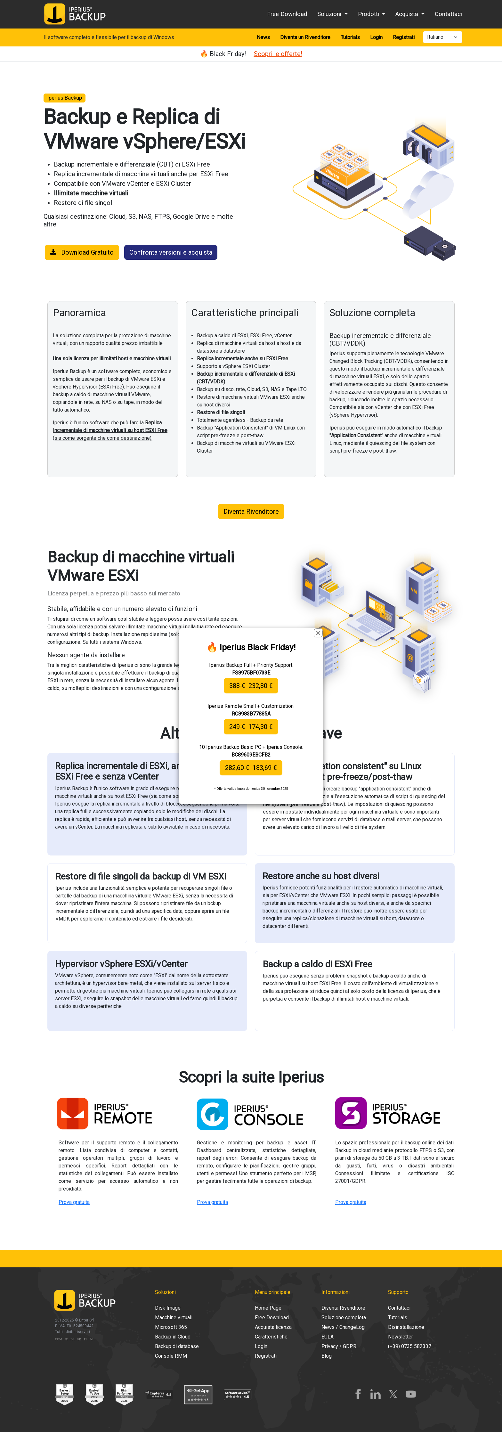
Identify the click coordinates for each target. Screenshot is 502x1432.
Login (376, 37)
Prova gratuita (74, 1202)
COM (58, 1339)
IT (66, 1339)
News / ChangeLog (343, 1327)
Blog (326, 1356)
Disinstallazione (406, 1327)
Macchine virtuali (173, 1317)
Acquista (407, 14)
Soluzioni (330, 14)
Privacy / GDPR (338, 1346)
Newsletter (400, 1337)
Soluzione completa (343, 1317)
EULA (327, 1337)
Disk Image (168, 1308)
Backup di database (177, 1346)
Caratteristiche (271, 1337)
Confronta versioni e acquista (170, 252)
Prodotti (369, 14)
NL (92, 1339)
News (263, 37)
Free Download (287, 14)
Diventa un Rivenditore (305, 37)
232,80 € (251, 686)
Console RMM (171, 1356)
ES (85, 1339)
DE (72, 1339)
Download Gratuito (82, 252)
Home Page (268, 1308)
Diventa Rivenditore (251, 511)
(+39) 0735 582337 (409, 1346)
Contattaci (448, 14)
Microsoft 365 (171, 1327)
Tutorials (350, 37)
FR (79, 1339)
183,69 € (251, 768)
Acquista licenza (273, 1327)
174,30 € (251, 727)
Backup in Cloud (172, 1337)
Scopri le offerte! (278, 54)
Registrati (404, 37)
